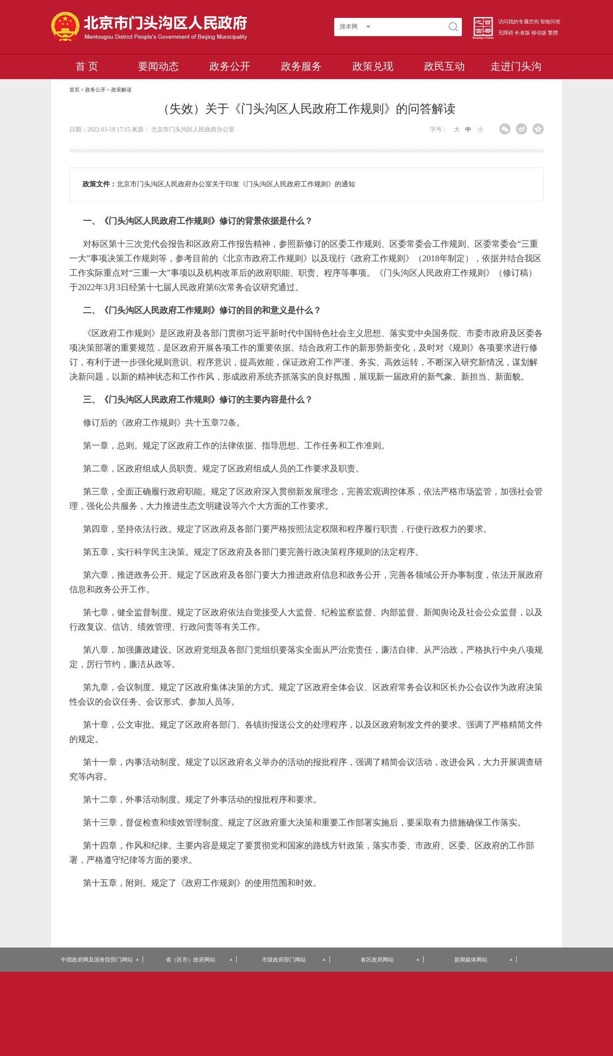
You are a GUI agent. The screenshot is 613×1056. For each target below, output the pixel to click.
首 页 (86, 66)
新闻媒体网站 (483, 959)
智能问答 (550, 22)
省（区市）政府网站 (199, 959)
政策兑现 (372, 66)
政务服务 (301, 66)
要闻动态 (158, 66)
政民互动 (444, 66)
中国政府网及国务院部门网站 (100, 959)
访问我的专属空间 (518, 22)
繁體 (553, 33)
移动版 (539, 33)
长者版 (522, 33)
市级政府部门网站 (294, 959)
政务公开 (229, 66)
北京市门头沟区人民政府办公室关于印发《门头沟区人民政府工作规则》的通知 (236, 184)
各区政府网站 (390, 959)
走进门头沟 (515, 66)
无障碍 (505, 33)
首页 (74, 90)
